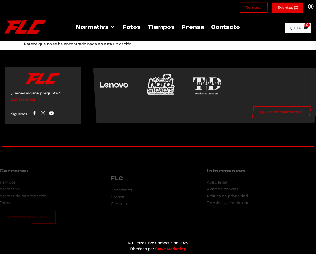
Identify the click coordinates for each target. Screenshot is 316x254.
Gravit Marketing (170, 248)
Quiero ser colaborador (273, 112)
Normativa (95, 27)
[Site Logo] (24, 32)
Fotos (131, 27)
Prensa (193, 27)
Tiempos (253, 8)
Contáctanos (23, 99)
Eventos (287, 8)
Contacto (225, 27)
